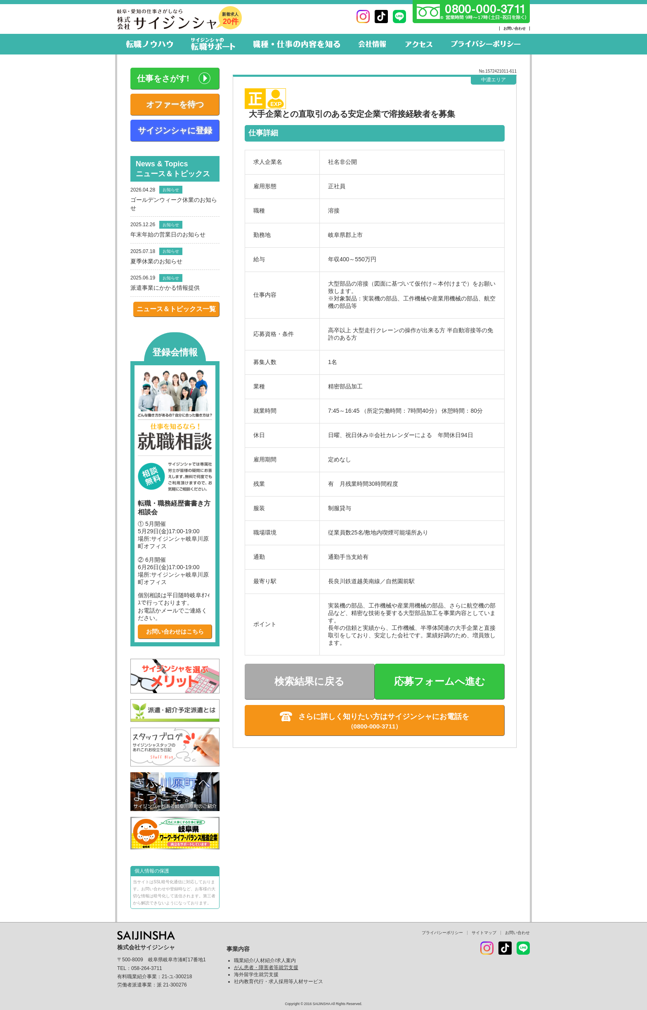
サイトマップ (484, 932)
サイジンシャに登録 (175, 130)
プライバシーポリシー (442, 932)
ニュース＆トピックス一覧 (176, 308)
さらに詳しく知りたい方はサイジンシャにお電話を (383, 716)
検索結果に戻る (309, 681)
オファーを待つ (175, 104)
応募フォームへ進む (439, 681)
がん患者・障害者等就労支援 (266, 967)
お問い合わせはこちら (175, 631)
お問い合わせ (514, 28)
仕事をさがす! (163, 78)
